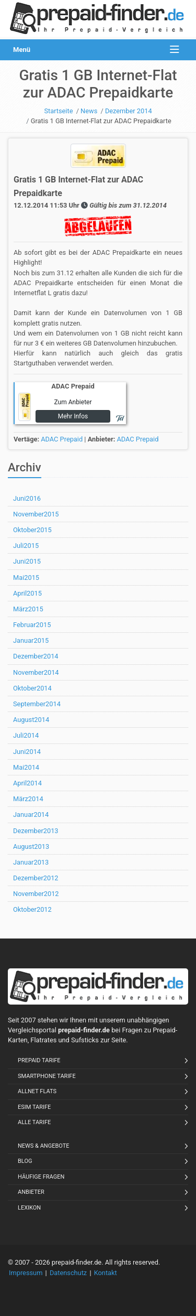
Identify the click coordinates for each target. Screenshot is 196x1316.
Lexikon (29, 1207)
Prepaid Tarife (39, 1060)
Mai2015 (26, 577)
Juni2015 (27, 561)
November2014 (36, 672)
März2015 (28, 609)
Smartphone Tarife (47, 1076)
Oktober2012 (32, 909)
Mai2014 (26, 767)
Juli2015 (26, 545)
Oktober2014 (32, 688)
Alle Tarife (34, 1122)
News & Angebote (44, 1145)
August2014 (31, 720)
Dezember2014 (36, 656)
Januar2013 (31, 862)
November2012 (36, 894)
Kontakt (105, 1273)
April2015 (27, 593)
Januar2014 (31, 814)
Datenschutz (68, 1273)
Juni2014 (27, 752)
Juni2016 (27, 498)
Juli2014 (26, 735)
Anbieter (31, 1192)
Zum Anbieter (72, 402)
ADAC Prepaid (62, 439)
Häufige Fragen (41, 1176)
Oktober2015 (32, 530)
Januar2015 (31, 640)
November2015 (36, 514)
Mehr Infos (73, 416)
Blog (25, 1161)
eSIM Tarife (34, 1107)
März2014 (28, 799)
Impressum (25, 1273)
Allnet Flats (37, 1091)
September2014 (37, 704)
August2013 (31, 846)
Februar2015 (32, 625)
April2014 (27, 783)
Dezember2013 (36, 831)
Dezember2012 (36, 878)
